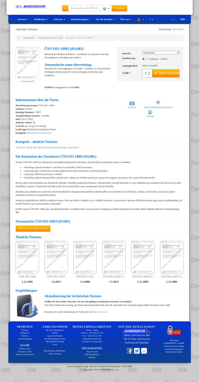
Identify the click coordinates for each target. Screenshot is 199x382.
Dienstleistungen (80, 19)
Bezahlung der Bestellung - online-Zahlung (55, 352)
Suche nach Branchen (25, 354)
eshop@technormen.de (92, 339)
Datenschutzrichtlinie (174, 352)
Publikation (41, 19)
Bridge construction (69, 147)
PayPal (55, 333)
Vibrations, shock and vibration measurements (38, 147)
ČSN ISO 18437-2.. (143, 259)
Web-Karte (174, 340)
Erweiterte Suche (25, 351)
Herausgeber (29, 37)
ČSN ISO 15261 (85, 259)
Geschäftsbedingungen (174, 349)
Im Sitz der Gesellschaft (92, 341)
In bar (54, 344)
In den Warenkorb (167, 73)
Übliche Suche (25, 349)
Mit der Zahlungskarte (55, 330)
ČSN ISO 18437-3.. (172, 259)
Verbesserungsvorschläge (174, 346)
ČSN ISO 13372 (56, 259)
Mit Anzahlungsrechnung (54, 339)
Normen (22, 19)
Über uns (126, 19)
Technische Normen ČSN (50, 37)
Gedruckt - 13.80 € (156, 59)
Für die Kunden (105, 19)
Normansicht (27, 81)
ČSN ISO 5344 (27, 259)
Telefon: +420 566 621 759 (92, 333)
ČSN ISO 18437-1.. (114, 259)
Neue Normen (92, 351)
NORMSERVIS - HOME (174, 343)
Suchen (119, 8)
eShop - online (92, 330)
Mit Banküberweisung (55, 341)
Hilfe (182, 19)
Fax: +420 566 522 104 (92, 336)
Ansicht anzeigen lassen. (33, 228)
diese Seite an (100, 311)
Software (59, 19)
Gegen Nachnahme (55, 336)
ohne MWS (178, 29)
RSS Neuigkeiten (92, 354)
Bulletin (92, 357)
